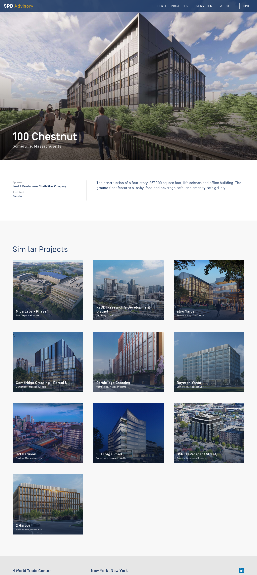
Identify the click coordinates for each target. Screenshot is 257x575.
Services (204, 6)
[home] (18, 6)
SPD (246, 6)
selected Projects (170, 6)
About (225, 6)
